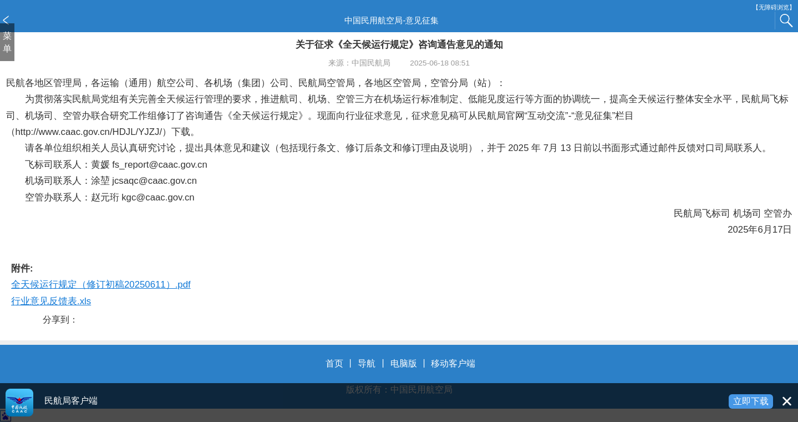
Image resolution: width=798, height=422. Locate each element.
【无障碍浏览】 (774, 7)
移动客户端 (453, 363)
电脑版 (403, 363)
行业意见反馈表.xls (51, 301)
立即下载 (751, 401)
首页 (334, 363)
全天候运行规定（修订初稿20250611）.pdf (101, 284)
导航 (366, 363)
